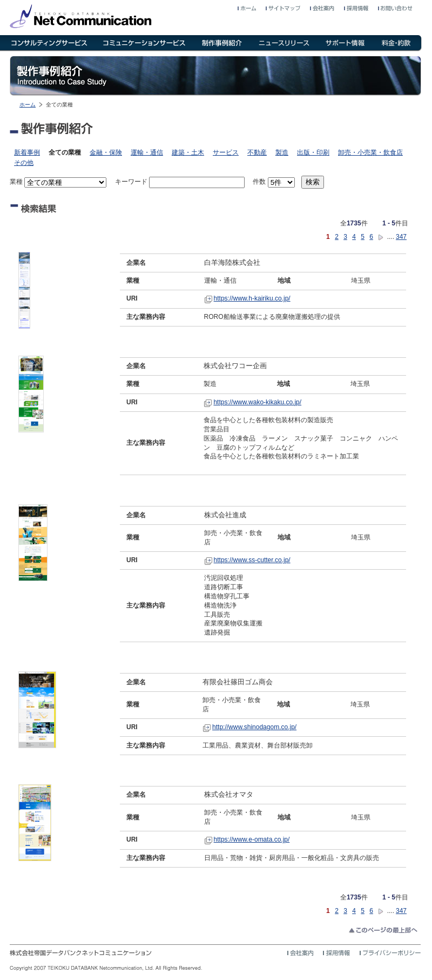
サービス (226, 152)
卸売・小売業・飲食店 (370, 152)
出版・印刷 (313, 152)
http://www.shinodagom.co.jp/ (254, 727)
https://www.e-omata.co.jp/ (252, 839)
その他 (23, 162)
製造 (281, 152)
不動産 (257, 152)
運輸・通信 (147, 152)
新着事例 (27, 152)
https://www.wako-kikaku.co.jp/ (257, 402)
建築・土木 (188, 152)
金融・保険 (106, 152)
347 (401, 237)
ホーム (27, 105)
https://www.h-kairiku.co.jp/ (252, 298)
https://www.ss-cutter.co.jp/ (252, 560)
